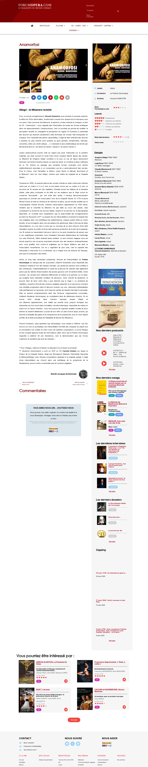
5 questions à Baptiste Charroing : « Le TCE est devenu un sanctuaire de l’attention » (117, 439)
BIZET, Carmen (43, 679)
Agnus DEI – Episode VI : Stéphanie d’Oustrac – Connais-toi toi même (118, 330)
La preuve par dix (115, 520)
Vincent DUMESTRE (118, 88)
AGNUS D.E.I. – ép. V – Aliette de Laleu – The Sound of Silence (119, 343)
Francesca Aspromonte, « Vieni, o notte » (110, 653)
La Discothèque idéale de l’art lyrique (117, 494)
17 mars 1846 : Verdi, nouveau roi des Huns (110, 591)
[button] (60, 15)
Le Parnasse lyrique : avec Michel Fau (118, 354)
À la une (60, 16)
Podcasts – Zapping (103, 16)
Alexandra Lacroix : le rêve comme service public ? (116, 469)
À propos (83, 6)
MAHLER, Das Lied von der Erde (116, 412)
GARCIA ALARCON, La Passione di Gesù (51, 653)
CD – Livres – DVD (79, 16)
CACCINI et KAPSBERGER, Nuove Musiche (109, 680)
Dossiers (74, 20)
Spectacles (45, 16)
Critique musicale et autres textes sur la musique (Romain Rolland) (117, 374)
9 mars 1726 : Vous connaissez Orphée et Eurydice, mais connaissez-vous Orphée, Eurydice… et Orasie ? (111, 620)
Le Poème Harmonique (119, 83)
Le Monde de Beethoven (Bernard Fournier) (117, 394)
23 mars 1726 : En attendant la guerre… (111, 563)
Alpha (112, 78)
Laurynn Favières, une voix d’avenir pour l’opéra (117, 455)
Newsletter (71, 6)
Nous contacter (97, 6)
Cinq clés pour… (114, 507)
